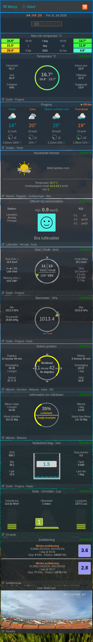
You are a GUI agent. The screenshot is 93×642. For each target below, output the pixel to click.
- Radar (29, 486)
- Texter (19, 148)
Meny (11, 6)
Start (28, 6)
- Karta (33, 244)
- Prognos (18, 99)
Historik (7, 196)
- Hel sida (23, 244)
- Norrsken (21, 389)
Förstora (8, 631)
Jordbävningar (11, 583)
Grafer (7, 99)
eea (54, 210)
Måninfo (8, 389)
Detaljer (7, 148)
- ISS (50, 389)
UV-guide (8, 534)
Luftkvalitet (9, 244)
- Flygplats (20, 196)
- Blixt (48, 196)
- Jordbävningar (35, 196)
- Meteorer (33, 389)
